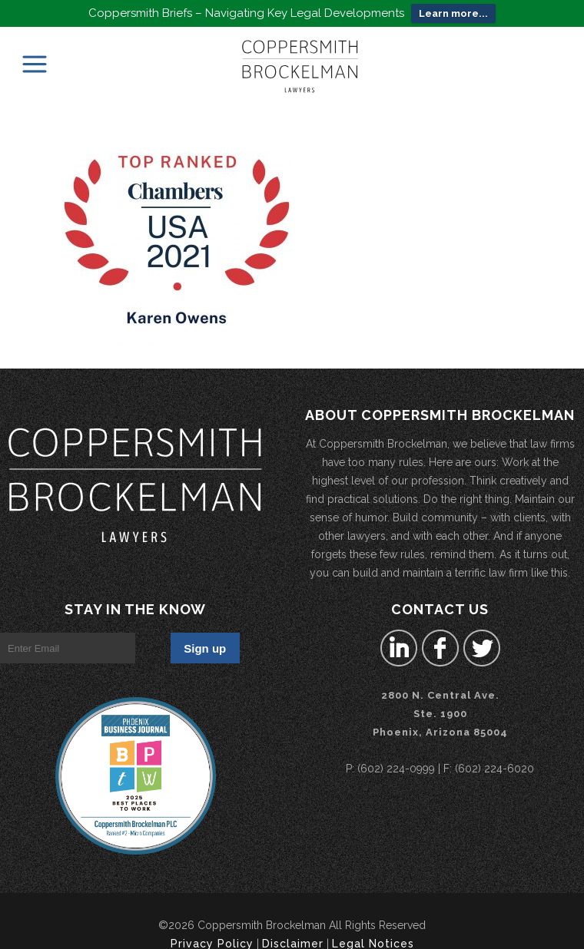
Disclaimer (293, 935)
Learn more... (453, 13)
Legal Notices (373, 935)
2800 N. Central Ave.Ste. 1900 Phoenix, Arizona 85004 (440, 705)
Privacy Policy (212, 935)
